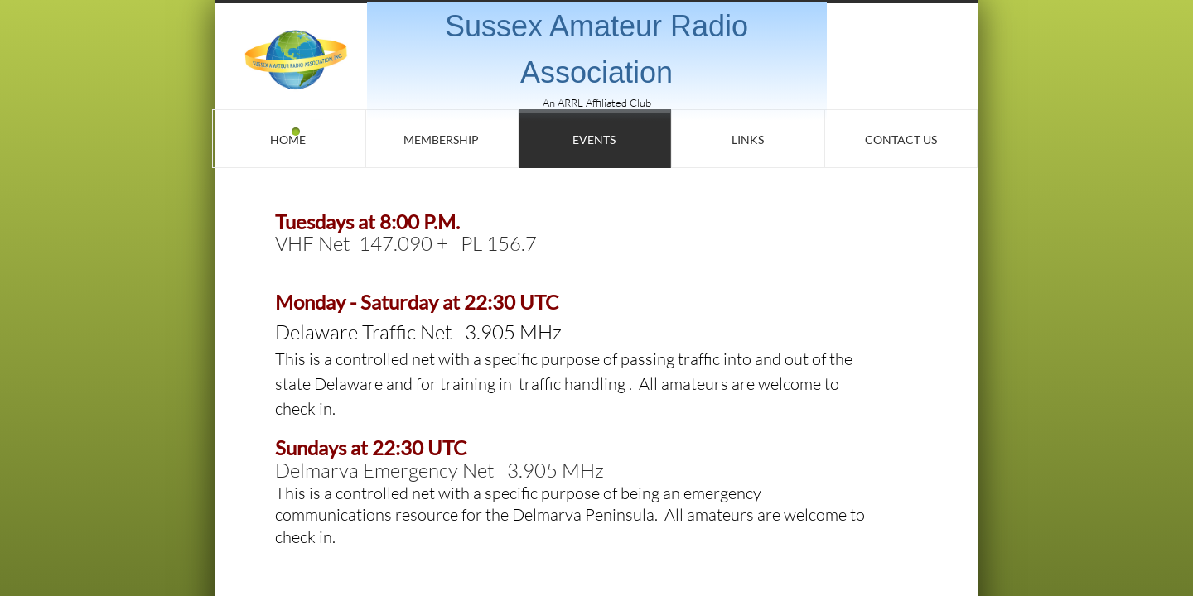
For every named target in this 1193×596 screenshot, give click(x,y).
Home (288, 139)
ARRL (570, 102)
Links (748, 139)
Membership (441, 139)
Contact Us (901, 139)
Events (594, 139)
